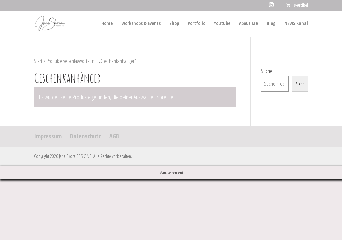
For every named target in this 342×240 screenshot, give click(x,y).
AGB (114, 136)
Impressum (48, 136)
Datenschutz (85, 136)
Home (107, 23)
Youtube (222, 23)
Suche (266, 71)
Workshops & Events (141, 23)
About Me (248, 23)
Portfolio (196, 23)
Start (38, 61)
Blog (271, 23)
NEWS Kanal (296, 23)
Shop (174, 23)
